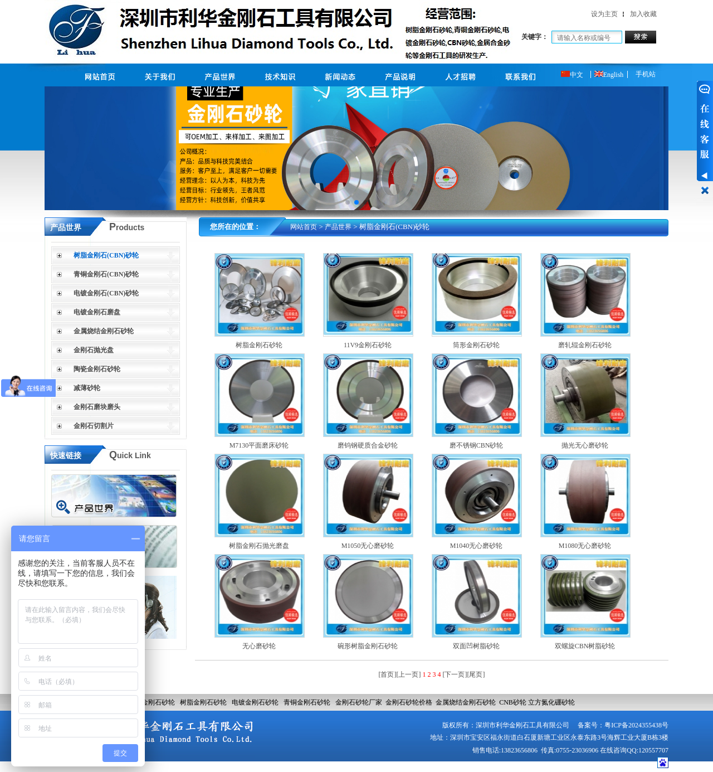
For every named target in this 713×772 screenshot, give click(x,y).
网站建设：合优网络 (625, 766)
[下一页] (455, 674)
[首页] (388, 674)
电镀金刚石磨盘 (97, 312)
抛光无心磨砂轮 (584, 445)
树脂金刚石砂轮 (259, 345)
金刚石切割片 (94, 426)
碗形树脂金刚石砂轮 (368, 646)
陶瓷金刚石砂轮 (97, 369)
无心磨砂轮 (259, 646)
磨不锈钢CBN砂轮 (477, 445)
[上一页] (409, 674)
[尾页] (476, 674)
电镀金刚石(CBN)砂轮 (106, 293)
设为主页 (604, 14)
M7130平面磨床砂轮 (259, 445)
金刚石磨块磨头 (97, 407)
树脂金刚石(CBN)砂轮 (106, 255)
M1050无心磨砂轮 (367, 546)
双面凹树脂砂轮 (476, 646)
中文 (572, 75)
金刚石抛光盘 (94, 350)
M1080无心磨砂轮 (585, 546)
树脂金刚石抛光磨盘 (259, 546)
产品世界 (338, 227)
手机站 (646, 74)
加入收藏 (643, 14)
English (609, 75)
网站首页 (303, 227)
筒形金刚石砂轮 (476, 345)
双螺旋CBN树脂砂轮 (585, 646)
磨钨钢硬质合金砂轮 (368, 445)
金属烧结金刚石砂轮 (104, 331)
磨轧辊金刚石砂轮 (585, 345)
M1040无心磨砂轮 (476, 546)
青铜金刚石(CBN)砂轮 (106, 274)
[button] (347, 202)
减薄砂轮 (87, 388)
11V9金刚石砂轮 (368, 345)
